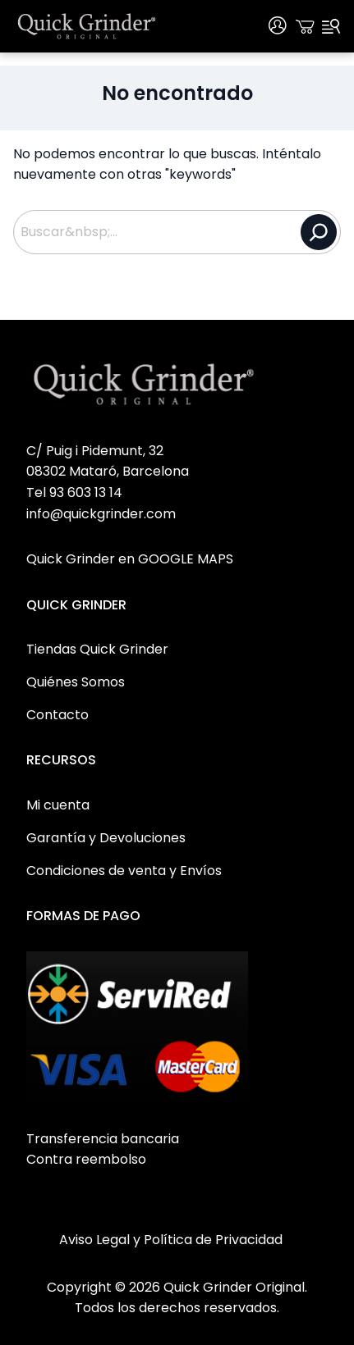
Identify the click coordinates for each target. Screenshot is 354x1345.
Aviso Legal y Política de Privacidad (171, 1239)
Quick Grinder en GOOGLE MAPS (129, 558)
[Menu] (331, 26)
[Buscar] (319, 232)
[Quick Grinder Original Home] (87, 26)
